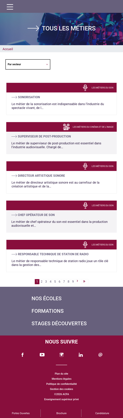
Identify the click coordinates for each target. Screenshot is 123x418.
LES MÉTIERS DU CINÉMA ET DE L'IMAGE (93, 127)
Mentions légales (61, 378)
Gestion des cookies (61, 389)
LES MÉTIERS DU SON (102, 87)
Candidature (102, 413)
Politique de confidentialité (61, 383)
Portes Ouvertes (21, 413)
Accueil (8, 49)
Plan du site (61, 373)
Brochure (61, 413)
